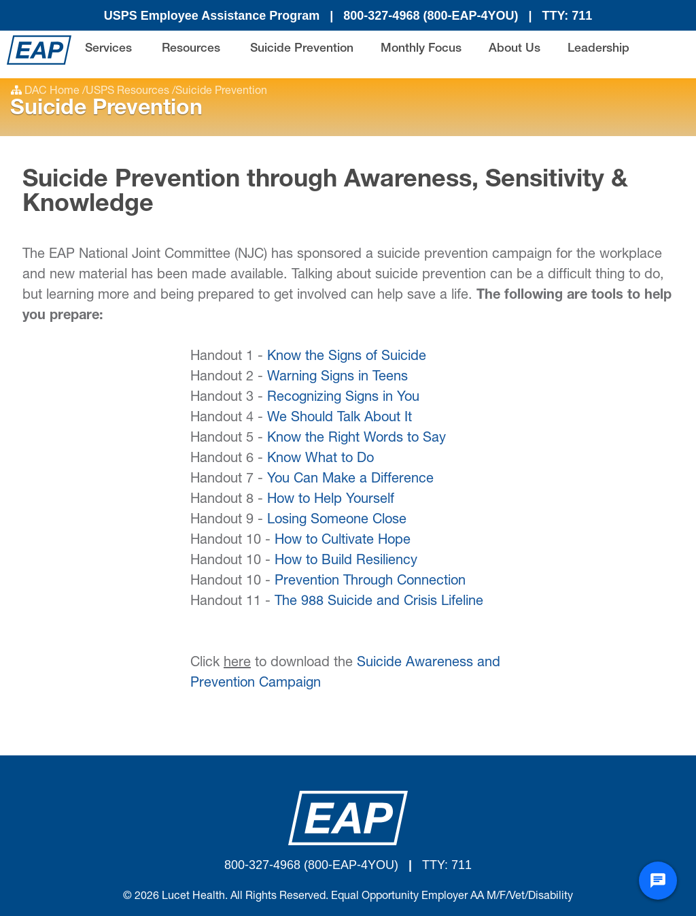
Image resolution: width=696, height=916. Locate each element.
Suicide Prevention (221, 91)
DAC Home (52, 91)
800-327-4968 (383, 15)
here (237, 663)
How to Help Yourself (330, 500)
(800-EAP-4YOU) (470, 15)
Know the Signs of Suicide (346, 357)
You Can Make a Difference (350, 480)
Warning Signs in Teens (337, 378)
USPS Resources (127, 91)
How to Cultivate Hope (343, 541)
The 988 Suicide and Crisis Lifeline (379, 602)
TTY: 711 (567, 15)
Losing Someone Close (336, 520)
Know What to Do (320, 459)
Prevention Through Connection (370, 582)
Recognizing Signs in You (343, 398)
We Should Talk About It (339, 418)
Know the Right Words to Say (356, 439)
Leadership (598, 49)
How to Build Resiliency (346, 561)
